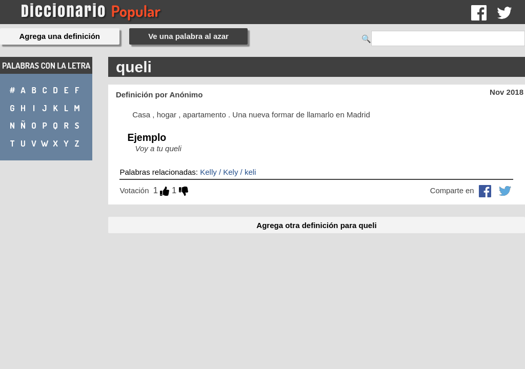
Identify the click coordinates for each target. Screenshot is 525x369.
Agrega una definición (59, 36)
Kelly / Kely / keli (228, 172)
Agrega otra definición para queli (316, 225)
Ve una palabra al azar (188, 36)
